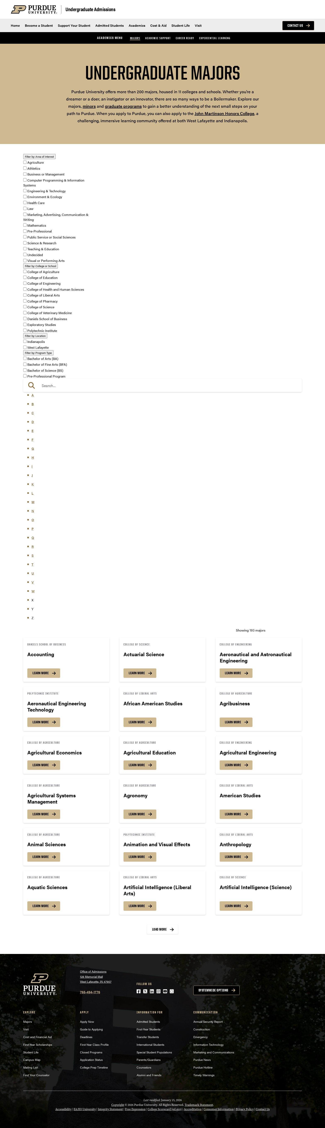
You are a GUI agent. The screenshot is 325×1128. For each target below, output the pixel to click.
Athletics (33, 168)
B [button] (33, 404)
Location (35, 336)
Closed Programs (91, 1052)
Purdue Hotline (202, 1067)
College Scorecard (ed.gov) (165, 1109)
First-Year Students (148, 1029)
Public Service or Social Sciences (51, 237)
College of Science (40, 307)
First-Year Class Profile (94, 1044)
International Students (150, 1044)
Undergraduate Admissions (90, 9)
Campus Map (31, 1060)
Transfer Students (148, 1037)
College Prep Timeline (94, 1067)
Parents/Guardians (149, 1060)
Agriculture (35, 162)
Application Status (91, 1060)
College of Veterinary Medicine (49, 313)
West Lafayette (38, 347)
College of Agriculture (43, 271)
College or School (40, 266)
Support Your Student (74, 25)
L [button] (32, 493)
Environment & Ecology (44, 197)
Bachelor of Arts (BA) (42, 358)
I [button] (32, 466)
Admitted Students (109, 25)
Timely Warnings (204, 1075)
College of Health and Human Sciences (55, 289)
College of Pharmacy (42, 301)
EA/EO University (85, 1109)
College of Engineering (44, 283)
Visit (198, 25)
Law (30, 208)
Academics (137, 25)
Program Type (38, 353)
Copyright (117, 1105)
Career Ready (185, 38)
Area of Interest (39, 157)
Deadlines (86, 1037)
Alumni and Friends (149, 1075)
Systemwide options (213, 990)
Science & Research (41, 243)
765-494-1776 (90, 992)
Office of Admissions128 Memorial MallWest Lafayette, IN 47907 (96, 976)
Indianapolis (36, 341)
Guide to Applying (91, 1029)
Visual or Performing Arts (46, 260)
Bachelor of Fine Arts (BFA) (47, 364)
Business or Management (45, 174)
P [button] (33, 528)
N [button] (33, 510)
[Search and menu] (309, 10)
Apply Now (87, 1021)
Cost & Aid (158, 25)
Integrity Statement (110, 1109)
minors (89, 106)
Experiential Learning (214, 38)
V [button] (33, 582)
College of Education (42, 277)
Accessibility (63, 1109)
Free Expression (135, 1109)
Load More (159, 929)
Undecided (35, 254)
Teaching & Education (43, 249)
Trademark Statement (199, 1105)
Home (15, 25)
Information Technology (208, 1044)
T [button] (32, 564)
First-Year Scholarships (37, 1044)
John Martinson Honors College (224, 113)
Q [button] (33, 537)
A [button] (33, 395)
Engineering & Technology (46, 191)
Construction (201, 1029)
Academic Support (158, 38)
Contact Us (295, 25)
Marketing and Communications (213, 1052)
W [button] (33, 591)
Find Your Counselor (36, 1075)
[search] (162, 385)
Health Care (36, 202)
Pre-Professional (39, 231)
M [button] (33, 502)
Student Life (180, 25)
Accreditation (192, 1109)
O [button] (33, 519)
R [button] (33, 546)
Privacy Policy (245, 1109)
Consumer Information (219, 1109)
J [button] (32, 475)
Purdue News (202, 1060)
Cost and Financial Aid (37, 1037)
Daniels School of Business (47, 318)
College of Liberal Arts (43, 295)
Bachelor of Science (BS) (45, 370)
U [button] (33, 573)
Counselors (144, 1067)
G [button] (33, 448)
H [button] (33, 457)
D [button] (33, 421)
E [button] (33, 430)
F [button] (32, 439)
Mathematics (36, 225)
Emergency (200, 1037)
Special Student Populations (154, 1052)
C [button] (33, 412)
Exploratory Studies (41, 324)
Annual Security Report (208, 1021)
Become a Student (39, 25)
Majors (135, 38)
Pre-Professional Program (46, 376)
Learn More (41, 673)
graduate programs (123, 106)
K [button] (33, 484)
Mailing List (30, 1067)
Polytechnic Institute (42, 330)
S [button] (33, 555)
